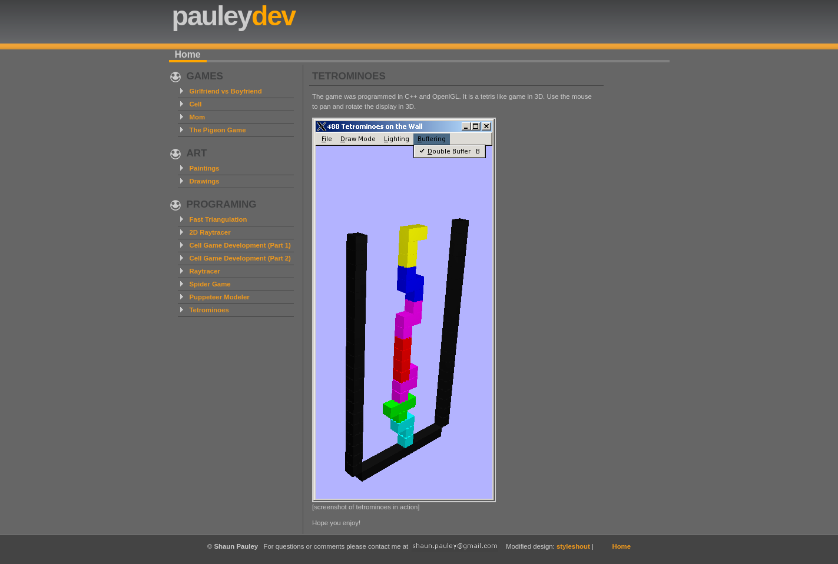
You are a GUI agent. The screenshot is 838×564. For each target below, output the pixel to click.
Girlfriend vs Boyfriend (226, 91)
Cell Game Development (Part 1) (240, 245)
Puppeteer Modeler (220, 297)
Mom (198, 117)
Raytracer (205, 271)
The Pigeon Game (218, 130)
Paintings (205, 168)
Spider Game (210, 284)
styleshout (573, 546)
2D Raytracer (210, 232)
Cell (196, 104)
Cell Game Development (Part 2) (240, 258)
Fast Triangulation (218, 219)
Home (188, 54)
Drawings (205, 181)
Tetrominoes (209, 309)
